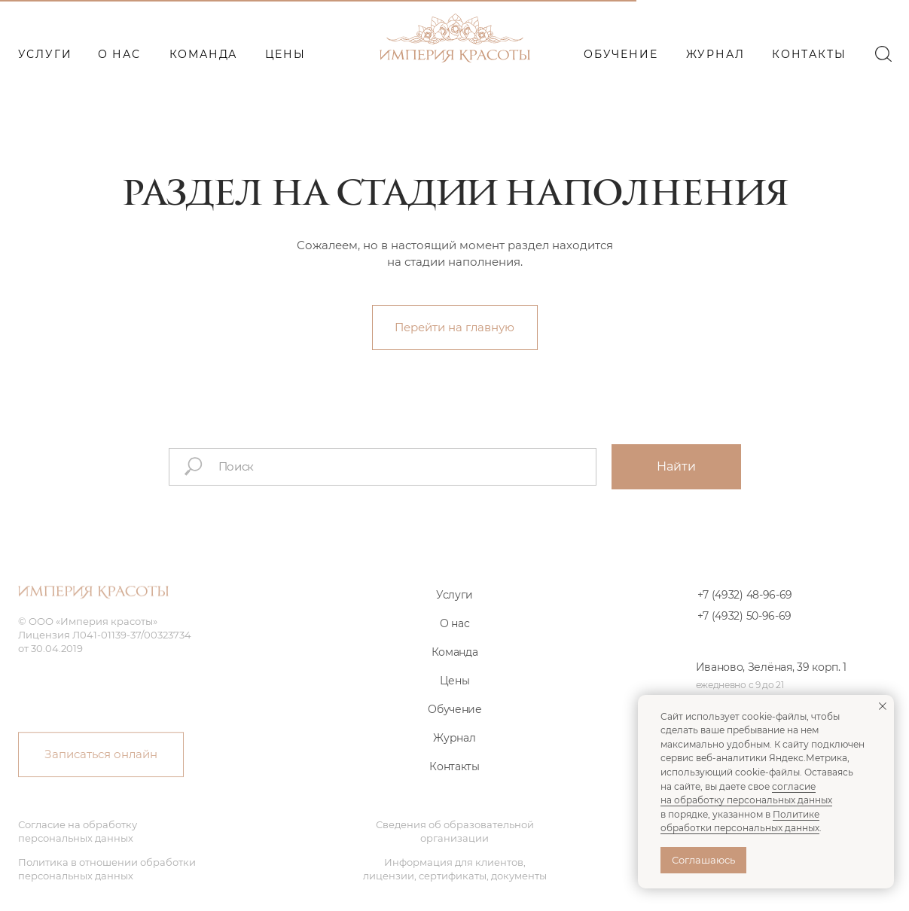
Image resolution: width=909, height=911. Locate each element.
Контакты (454, 781)
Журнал (454, 753)
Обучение (455, 724)
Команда (455, 667)
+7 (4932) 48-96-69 (745, 610)
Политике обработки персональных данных (739, 821)
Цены (455, 695)
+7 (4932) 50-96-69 (744, 631)
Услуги (454, 610)
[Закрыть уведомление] (882, 706)
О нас (455, 638)
